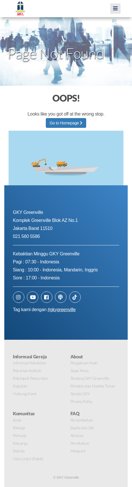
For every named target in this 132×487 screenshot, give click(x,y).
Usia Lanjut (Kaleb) (28, 458)
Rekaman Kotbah (27, 370)
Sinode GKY (80, 393)
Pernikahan (79, 443)
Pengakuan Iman (84, 362)
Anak (17, 420)
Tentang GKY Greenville (89, 378)
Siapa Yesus (79, 370)
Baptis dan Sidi (82, 427)
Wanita (19, 450)
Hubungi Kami (24, 393)
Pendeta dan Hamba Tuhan (92, 385)
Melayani (77, 450)
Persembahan (81, 420)
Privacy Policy (81, 401)
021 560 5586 (26, 236)
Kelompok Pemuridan (30, 378)
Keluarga (20, 443)
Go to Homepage (66, 123)
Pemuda (19, 435)
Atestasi (76, 435)
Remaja (19, 427)
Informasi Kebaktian (29, 362)
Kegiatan (20, 385)
